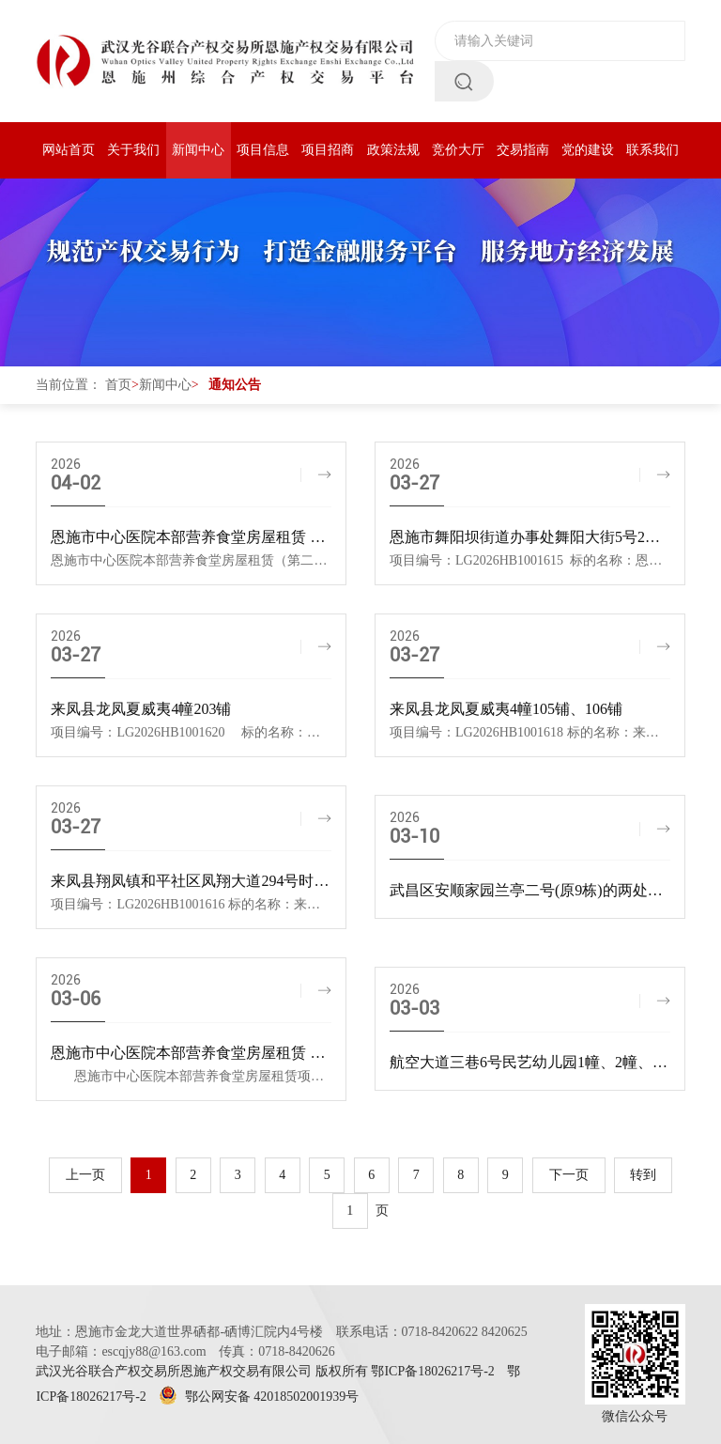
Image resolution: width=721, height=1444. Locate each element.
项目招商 (327, 150)
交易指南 (523, 150)
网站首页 (68, 150)
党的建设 (587, 150)
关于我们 (133, 150)
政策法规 (393, 150)
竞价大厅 (458, 150)
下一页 (569, 1175)
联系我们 (652, 150)
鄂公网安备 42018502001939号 (259, 1397)
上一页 (85, 1175)
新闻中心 (198, 150)
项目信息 (263, 150)
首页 (118, 385)
